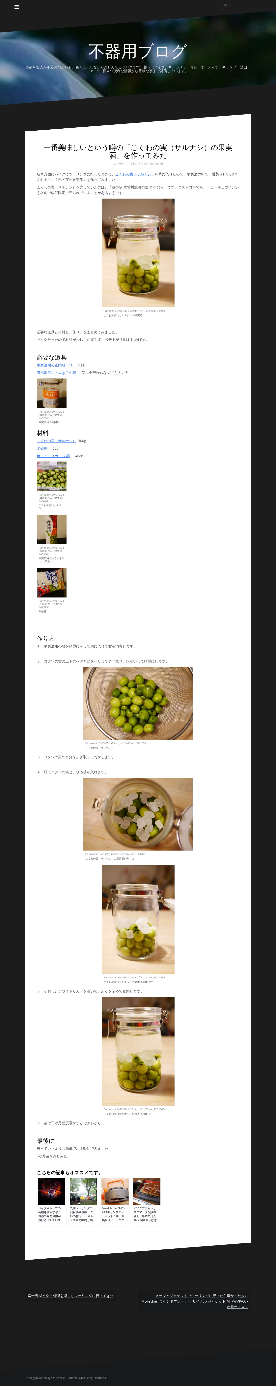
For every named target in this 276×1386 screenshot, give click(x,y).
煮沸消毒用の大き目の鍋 (56, 372)
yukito (134, 163)
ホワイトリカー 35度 (53, 455)
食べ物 (159, 163)
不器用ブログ (138, 50)
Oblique (84, 1378)
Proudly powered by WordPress (45, 1378)
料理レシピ (147, 163)
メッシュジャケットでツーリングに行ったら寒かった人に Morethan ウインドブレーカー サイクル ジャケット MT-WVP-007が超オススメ (194, 1301)
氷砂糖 (42, 448)
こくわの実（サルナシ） (135, 174)
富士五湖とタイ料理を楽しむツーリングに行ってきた (71, 1295)
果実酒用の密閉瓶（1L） (56, 365)
